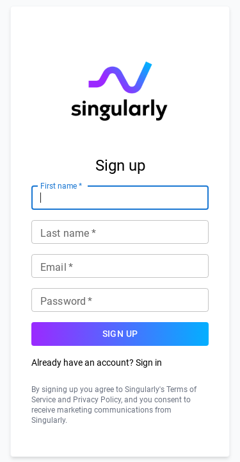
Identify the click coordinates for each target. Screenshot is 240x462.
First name (61, 185)
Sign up (120, 334)
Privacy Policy (97, 399)
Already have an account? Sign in (96, 362)
